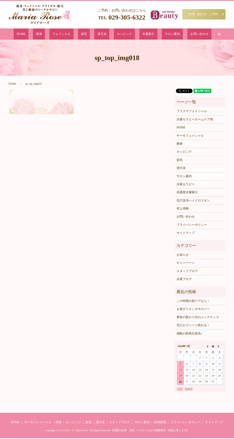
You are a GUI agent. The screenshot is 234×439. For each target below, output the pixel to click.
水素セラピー (186, 185)
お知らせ (183, 255)
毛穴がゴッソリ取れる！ (193, 326)
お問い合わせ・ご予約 (203, 14)
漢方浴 (102, 34)
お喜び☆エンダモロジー (193, 309)
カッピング (118, 34)
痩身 (59, 34)
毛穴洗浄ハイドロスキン (193, 201)
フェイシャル (75, 34)
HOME (48, 34)
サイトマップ (186, 233)
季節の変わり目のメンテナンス (198, 318)
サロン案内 (153, 34)
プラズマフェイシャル (192, 112)
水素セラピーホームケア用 (195, 120)
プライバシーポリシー (192, 225)
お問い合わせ (172, 34)
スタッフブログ (187, 272)
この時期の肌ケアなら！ (193, 301)
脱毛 (91, 34)
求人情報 (183, 209)
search (189, 34)
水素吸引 (135, 34)
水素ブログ (184, 280)
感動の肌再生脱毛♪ (189, 334)
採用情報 (160, 423)
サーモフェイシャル (190, 136)
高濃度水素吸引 (187, 193)
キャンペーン (186, 263)
